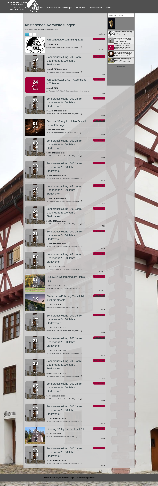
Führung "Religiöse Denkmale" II (65, 429)
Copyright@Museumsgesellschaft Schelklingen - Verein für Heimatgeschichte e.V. (70, 478)
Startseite (37, 17)
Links (108, 8)
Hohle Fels (80, 8)
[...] (81, 47)
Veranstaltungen (99, 39)
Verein (40, 8)
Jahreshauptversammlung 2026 (64, 39)
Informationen (95, 8)
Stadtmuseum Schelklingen (59, 8)
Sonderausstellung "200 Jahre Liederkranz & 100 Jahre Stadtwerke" (64, 61)
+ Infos (102, 49)
